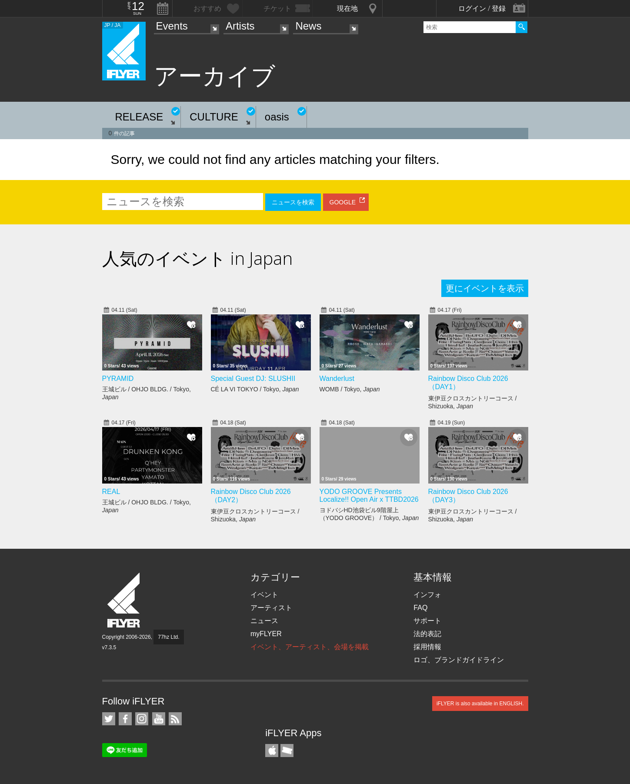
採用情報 (427, 647)
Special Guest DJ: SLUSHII (253, 378)
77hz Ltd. (168, 637)
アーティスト (271, 607)
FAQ (420, 607)
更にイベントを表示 (485, 288)
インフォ (427, 594)
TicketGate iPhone (286, 750)
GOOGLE (343, 202)
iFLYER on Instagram (141, 718)
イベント (264, 594)
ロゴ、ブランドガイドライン (458, 660)
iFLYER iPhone (271, 750)
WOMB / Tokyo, (350, 389)
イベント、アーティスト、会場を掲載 (309, 647)
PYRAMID (118, 378)
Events (172, 26)
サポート (427, 620)
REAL (111, 491)
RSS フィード (175, 718)
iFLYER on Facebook (125, 718)
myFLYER (266, 633)
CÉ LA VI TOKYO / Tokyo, (255, 389)
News (308, 26)
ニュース (264, 620)
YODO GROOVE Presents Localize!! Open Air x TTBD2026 (369, 495)
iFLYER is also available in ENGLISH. (480, 704)
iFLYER (124, 600)
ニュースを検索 (293, 202)
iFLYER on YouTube (158, 718)
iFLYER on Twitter (108, 718)
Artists (240, 26)
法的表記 (427, 633)
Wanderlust (337, 378)
